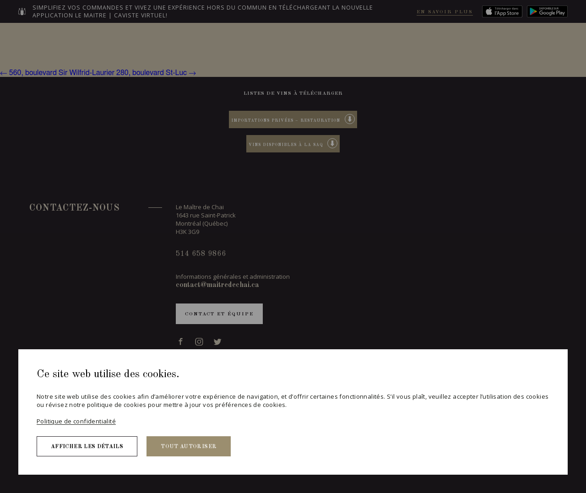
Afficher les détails (87, 447)
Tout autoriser (189, 447)
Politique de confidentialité (76, 421)
